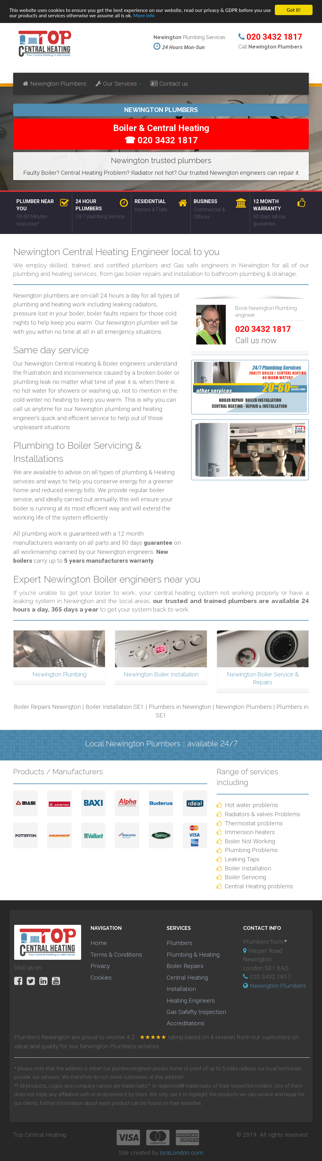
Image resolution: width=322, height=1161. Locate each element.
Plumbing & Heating (193, 954)
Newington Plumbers (54, 83)
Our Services (118, 83)
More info (144, 15)
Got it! (294, 10)
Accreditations (185, 1023)
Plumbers (179, 943)
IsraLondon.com (181, 1152)
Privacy (100, 966)
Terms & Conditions (116, 954)
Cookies (101, 977)
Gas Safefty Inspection (196, 1012)
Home (99, 943)
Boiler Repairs (185, 966)
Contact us (169, 83)
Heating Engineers (191, 1000)
